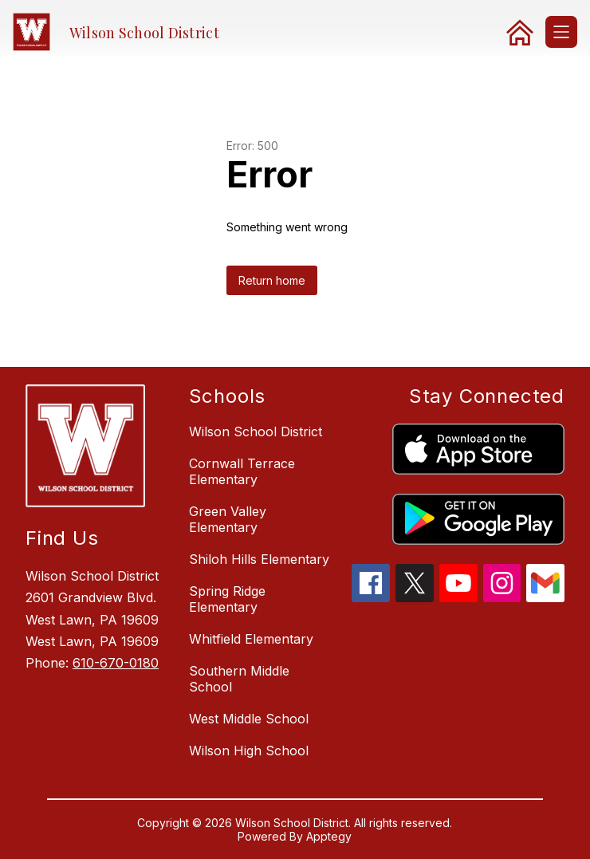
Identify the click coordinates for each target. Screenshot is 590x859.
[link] (519, 31)
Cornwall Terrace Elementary (242, 471)
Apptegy (329, 836)
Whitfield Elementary (251, 639)
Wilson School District (255, 431)
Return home (271, 280)
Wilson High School (249, 751)
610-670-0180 (116, 663)
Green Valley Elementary (227, 519)
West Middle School (249, 719)
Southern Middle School (239, 679)
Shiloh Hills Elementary (259, 559)
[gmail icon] (545, 597)
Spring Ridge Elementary (227, 599)
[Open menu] (561, 32)
